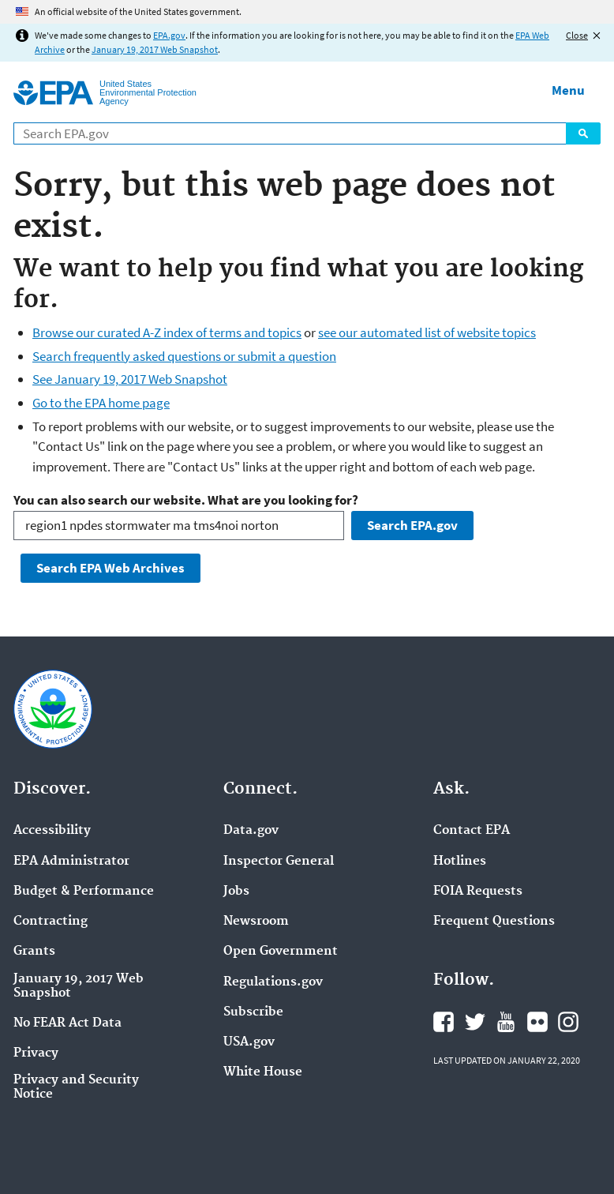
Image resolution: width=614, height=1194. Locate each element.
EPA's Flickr (537, 1022)
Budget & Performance (83, 891)
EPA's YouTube (506, 1022)
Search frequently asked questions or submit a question (184, 356)
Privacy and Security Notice (76, 1087)
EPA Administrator (71, 861)
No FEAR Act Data (67, 1023)
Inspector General (278, 861)
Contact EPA (471, 831)
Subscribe (253, 1012)
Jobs (236, 891)
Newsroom (256, 921)
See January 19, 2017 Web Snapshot (129, 379)
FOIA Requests (477, 891)
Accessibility (52, 831)
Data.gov (251, 831)
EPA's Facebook (443, 1022)
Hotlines (459, 861)
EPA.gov (169, 35)
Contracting (50, 921)
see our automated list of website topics (427, 332)
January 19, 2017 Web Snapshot (155, 49)
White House (262, 1072)
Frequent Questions (494, 921)
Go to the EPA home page (101, 402)
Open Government (280, 951)
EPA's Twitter (475, 1022)
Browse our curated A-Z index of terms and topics (166, 332)
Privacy (35, 1053)
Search (583, 133)
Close (577, 35)
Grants (34, 951)
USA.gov (249, 1042)
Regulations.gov (273, 982)
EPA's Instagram (568, 1022)
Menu (568, 90)
